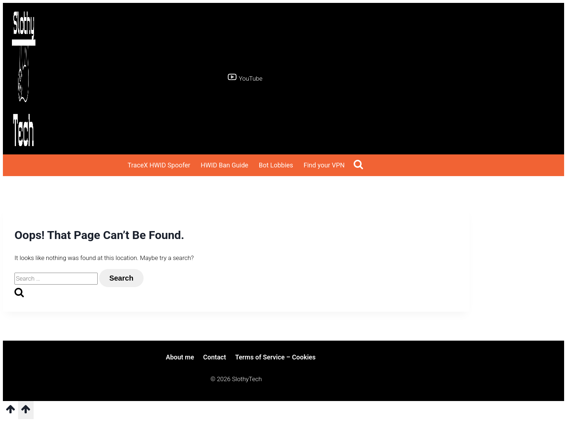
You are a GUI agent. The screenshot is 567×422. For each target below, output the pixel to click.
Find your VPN (324, 165)
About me (180, 357)
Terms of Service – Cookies (275, 357)
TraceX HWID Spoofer (159, 165)
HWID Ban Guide (224, 165)
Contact (214, 357)
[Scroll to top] (10, 411)
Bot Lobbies (276, 165)
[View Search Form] (358, 165)
